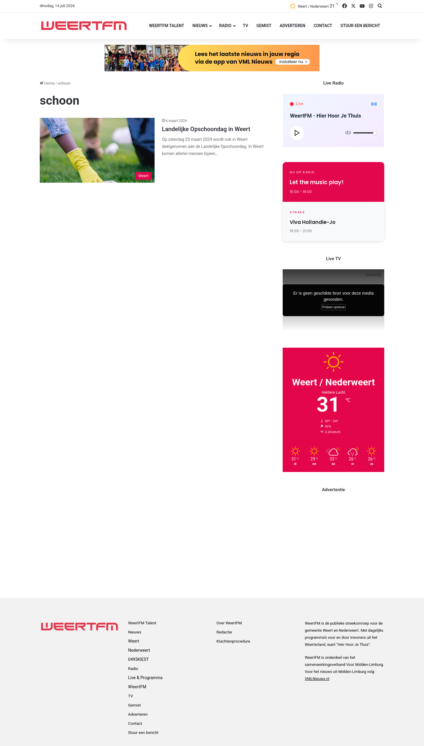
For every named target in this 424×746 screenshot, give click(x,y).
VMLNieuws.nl (317, 678)
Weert (133, 641)
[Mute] (348, 133)
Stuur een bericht (360, 25)
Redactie (224, 632)
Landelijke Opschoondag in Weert (206, 129)
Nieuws (200, 25)
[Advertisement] (333, 541)
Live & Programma (145, 677)
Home (47, 83)
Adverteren (292, 25)
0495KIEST (138, 659)
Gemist (263, 25)
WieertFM (137, 686)
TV (245, 25)
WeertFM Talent (166, 25)
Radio (225, 25)
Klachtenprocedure (233, 641)
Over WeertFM (229, 622)
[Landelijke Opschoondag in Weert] (97, 150)
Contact (323, 25)
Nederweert (139, 650)
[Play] (297, 133)
